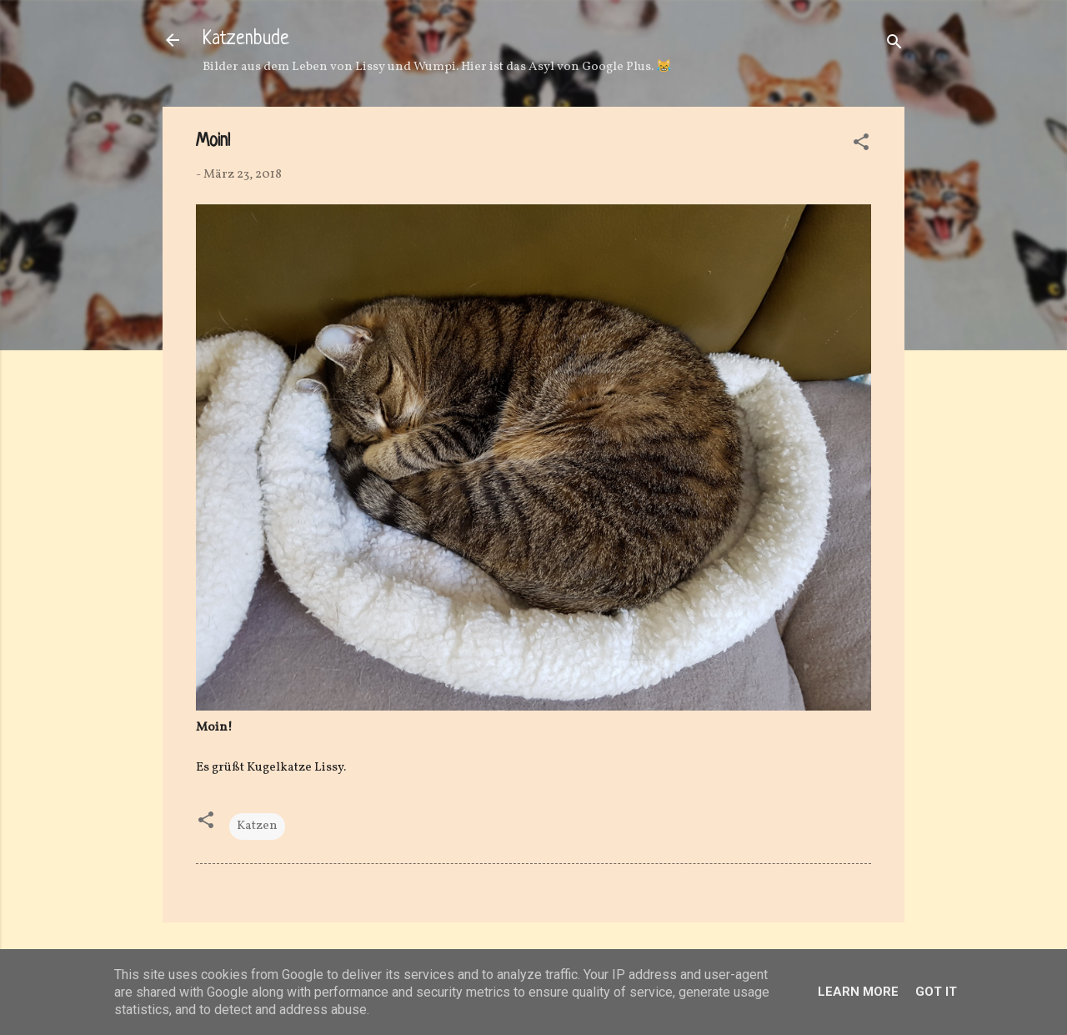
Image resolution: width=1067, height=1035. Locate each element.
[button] (861, 145)
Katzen (257, 826)
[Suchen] (894, 45)
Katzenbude (246, 39)
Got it (936, 991)
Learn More (858, 991)
